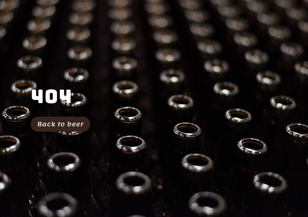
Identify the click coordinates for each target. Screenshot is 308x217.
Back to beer (60, 124)
